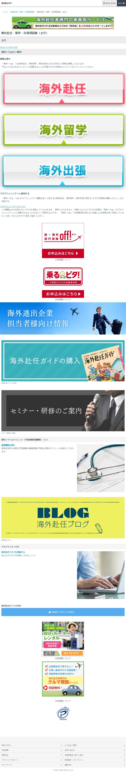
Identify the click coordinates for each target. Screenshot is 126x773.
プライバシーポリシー (10, 760)
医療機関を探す (8, 445)
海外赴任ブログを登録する (13, 552)
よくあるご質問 (70, 745)
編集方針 (68, 765)
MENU (120, 3)
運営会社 (5, 755)
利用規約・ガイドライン (74, 760)
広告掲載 (5, 750)
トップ (5, 12)
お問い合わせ (70, 750)
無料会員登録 (110, 3)
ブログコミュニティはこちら (12, 206)
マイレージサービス (9, 47)
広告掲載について (63, 260)
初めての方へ (7, 745)
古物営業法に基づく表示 (74, 755)
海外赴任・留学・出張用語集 (22, 12)
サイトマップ (7, 765)
